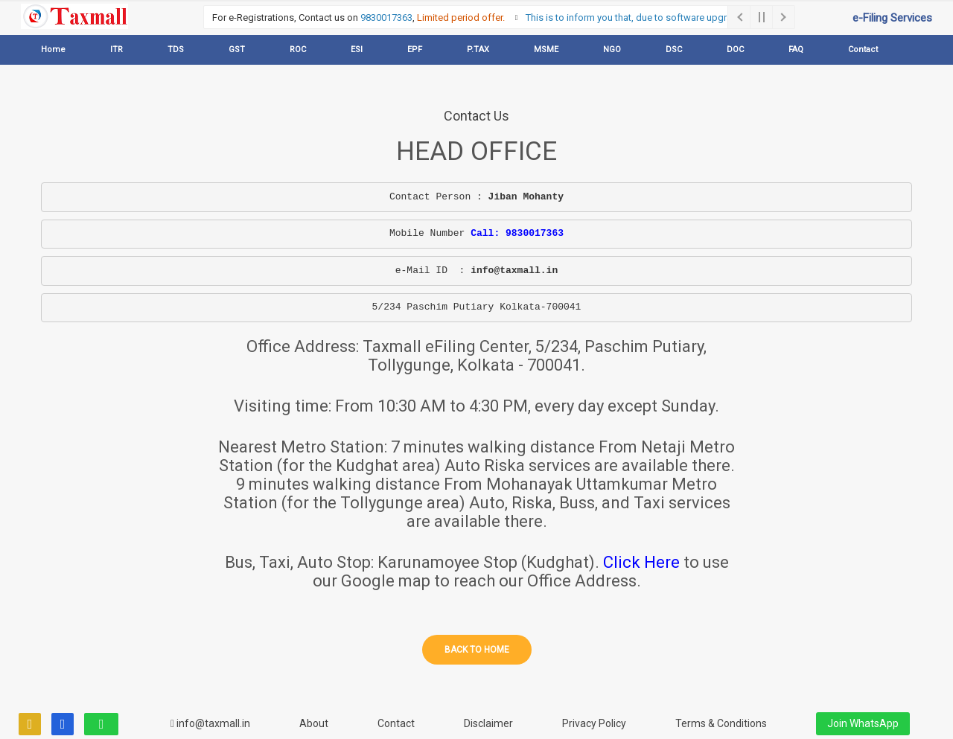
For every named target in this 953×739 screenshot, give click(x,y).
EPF (414, 49)
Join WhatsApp (863, 723)
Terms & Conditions (721, 723)
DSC (674, 49)
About (313, 723)
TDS (176, 49)
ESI (357, 49)
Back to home (476, 649)
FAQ (795, 49)
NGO (612, 49)
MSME (546, 49)
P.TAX (478, 49)
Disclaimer (488, 723)
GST (237, 49)
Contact (863, 49)
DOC (735, 49)
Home (53, 49)
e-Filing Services (892, 18)
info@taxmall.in (210, 723)
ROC (298, 49)
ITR (116, 49)
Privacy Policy (594, 723)
